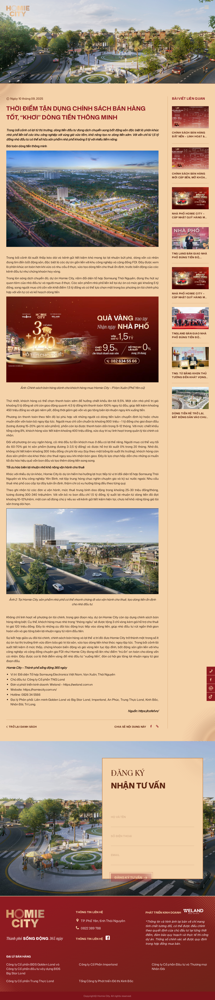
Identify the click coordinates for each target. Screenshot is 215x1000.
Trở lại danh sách (21, 726)
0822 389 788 (91, 928)
